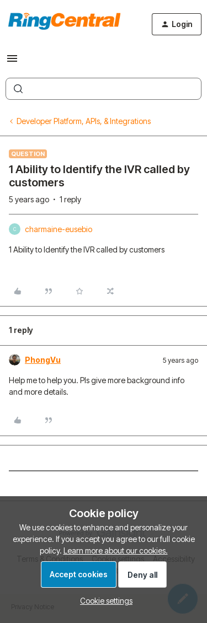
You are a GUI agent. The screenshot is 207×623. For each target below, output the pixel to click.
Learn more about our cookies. (115, 550)
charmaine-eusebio (58, 229)
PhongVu (43, 359)
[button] (12, 62)
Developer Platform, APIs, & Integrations (84, 121)
